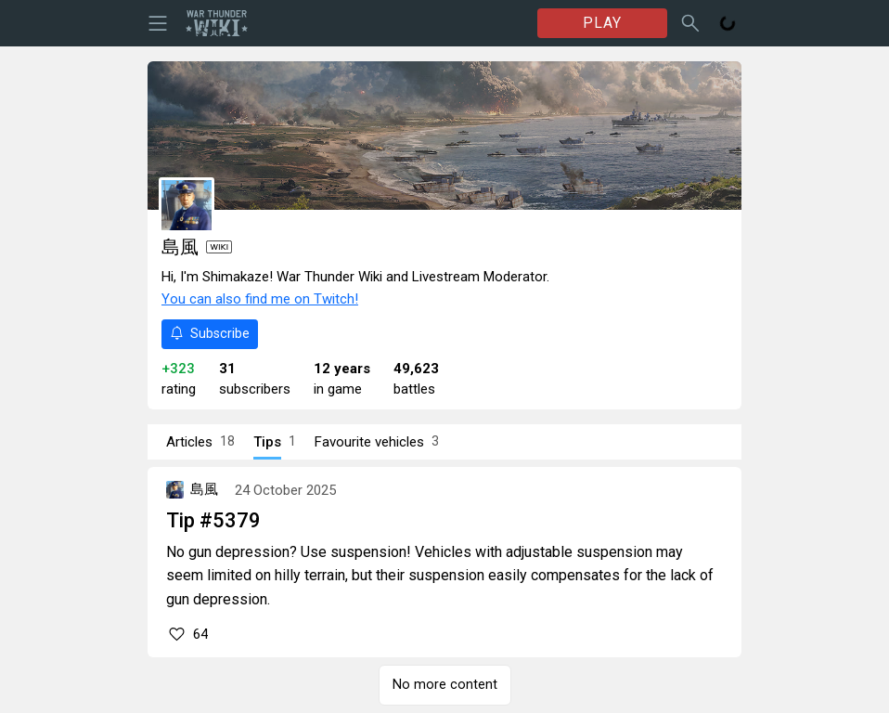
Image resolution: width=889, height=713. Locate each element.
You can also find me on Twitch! (259, 299)
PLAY (602, 23)
